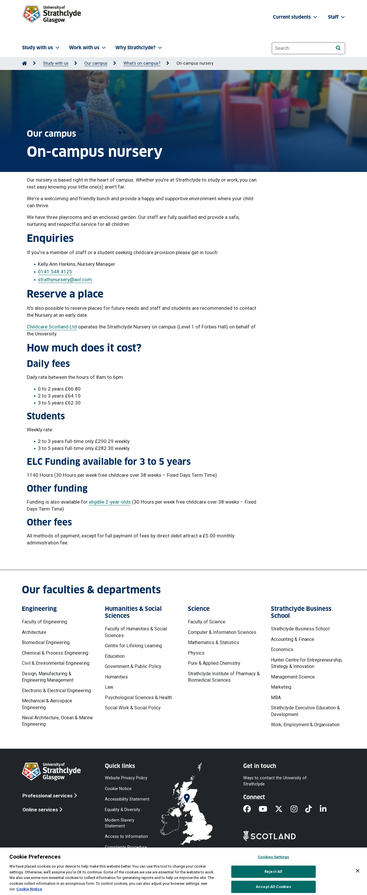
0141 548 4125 (55, 272)
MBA (276, 697)
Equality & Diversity (122, 809)
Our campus (95, 63)
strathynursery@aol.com (65, 279)
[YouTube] (267, 809)
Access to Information (126, 836)
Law (109, 687)
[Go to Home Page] (24, 63)
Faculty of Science (206, 622)
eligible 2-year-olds (110, 502)
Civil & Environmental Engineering (55, 663)
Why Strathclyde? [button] (139, 48)
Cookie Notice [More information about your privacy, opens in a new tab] (29, 889)
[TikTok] (312, 809)
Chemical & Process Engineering (55, 653)
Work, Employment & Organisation (305, 724)
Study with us (55, 63)
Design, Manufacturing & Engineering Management (47, 677)
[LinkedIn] (327, 809)
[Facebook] (251, 809)
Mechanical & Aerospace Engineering (47, 704)
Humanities (116, 677)
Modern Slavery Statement (119, 823)
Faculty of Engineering (44, 622)
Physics (196, 653)
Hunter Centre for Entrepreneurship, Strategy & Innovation (307, 663)
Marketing (281, 687)
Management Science (293, 677)
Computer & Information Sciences (222, 632)
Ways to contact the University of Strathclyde (275, 781)
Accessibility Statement (127, 798)
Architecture (34, 632)
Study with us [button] (41, 48)
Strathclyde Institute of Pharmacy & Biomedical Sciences (224, 677)
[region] (183, 871)
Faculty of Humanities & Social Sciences (136, 632)
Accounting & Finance (292, 639)
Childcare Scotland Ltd (52, 327)
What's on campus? (141, 63)
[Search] (338, 48)
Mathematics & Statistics (213, 642)
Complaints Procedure (126, 847)
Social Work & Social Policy (133, 708)
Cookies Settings (273, 857)
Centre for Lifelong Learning (133, 645)
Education (115, 656)
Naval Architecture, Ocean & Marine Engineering (57, 721)
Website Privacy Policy (126, 778)
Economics (282, 649)
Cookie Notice (118, 788)
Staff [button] (337, 17)
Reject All (273, 871)
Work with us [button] (88, 48)
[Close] (357, 870)
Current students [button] (295, 17)
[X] (282, 809)
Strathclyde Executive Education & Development (305, 711)
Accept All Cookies (273, 887)
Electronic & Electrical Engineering (56, 690)
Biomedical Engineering (46, 642)
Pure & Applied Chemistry (214, 663)
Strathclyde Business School (300, 629)
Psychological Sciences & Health (138, 697)
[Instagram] (298, 809)
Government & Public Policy (133, 666)
